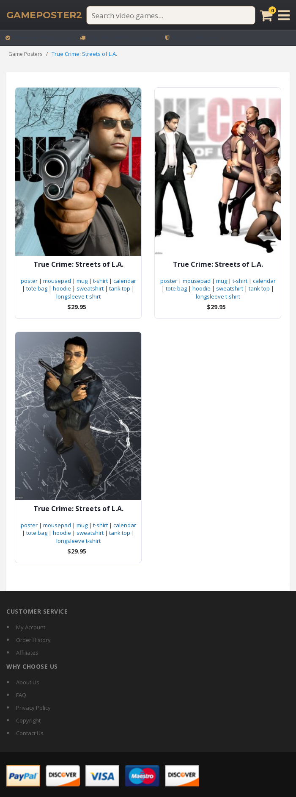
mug (82, 281)
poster (29, 281)
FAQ (21, 695)
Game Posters (25, 54)
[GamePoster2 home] (44, 15)
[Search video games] (170, 15)
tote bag (36, 288)
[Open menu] (284, 15)
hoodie (62, 288)
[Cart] (266, 15)
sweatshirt (90, 288)
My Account (30, 627)
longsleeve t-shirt (78, 296)
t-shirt (100, 281)
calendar (124, 281)
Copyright (28, 720)
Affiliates (27, 652)
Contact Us (30, 733)
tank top (119, 288)
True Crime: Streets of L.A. (78, 264)
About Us (27, 682)
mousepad (57, 281)
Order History (33, 640)
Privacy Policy (33, 707)
